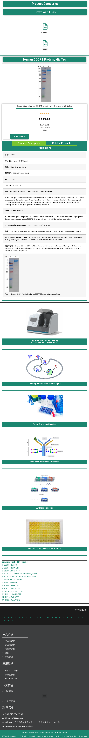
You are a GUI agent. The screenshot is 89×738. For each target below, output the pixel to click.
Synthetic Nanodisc (44, 508)
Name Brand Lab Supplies (44, 424)
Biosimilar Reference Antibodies (44, 462)
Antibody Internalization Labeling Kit (44, 383)
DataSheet (45, 32)
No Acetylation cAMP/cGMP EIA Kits (44, 548)
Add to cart (19, 137)
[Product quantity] (6, 136)
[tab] (29, 143)
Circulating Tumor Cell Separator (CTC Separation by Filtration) (44, 341)
